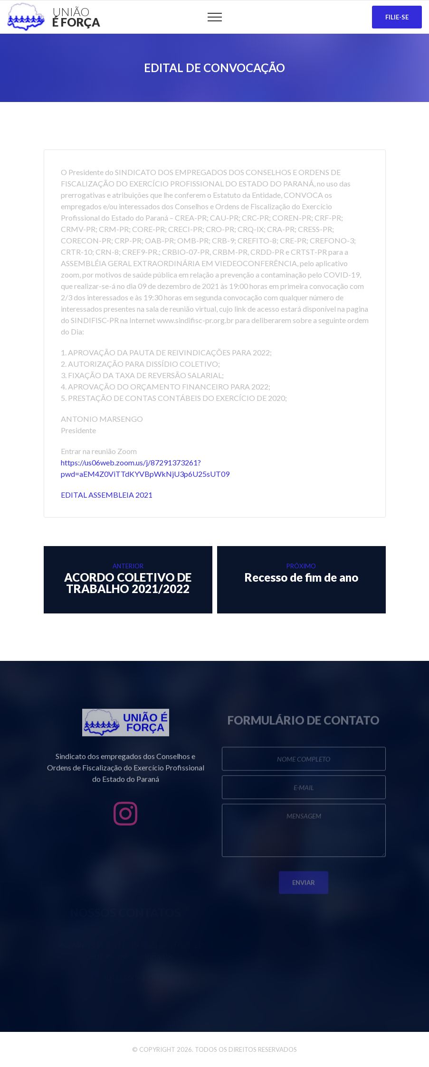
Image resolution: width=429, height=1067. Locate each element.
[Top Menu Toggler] (214, 17)
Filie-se (397, 17)
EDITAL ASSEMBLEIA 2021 (107, 494)
